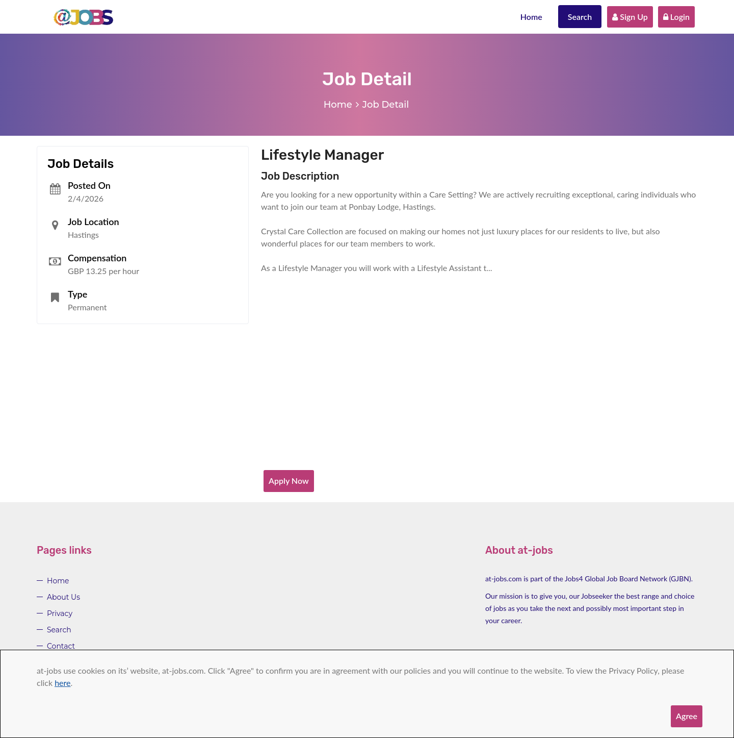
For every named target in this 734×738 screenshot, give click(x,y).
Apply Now (289, 480)
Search (580, 16)
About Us (63, 597)
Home (531, 16)
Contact (61, 646)
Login (676, 16)
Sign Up (630, 16)
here (62, 682)
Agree (686, 716)
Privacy (59, 613)
